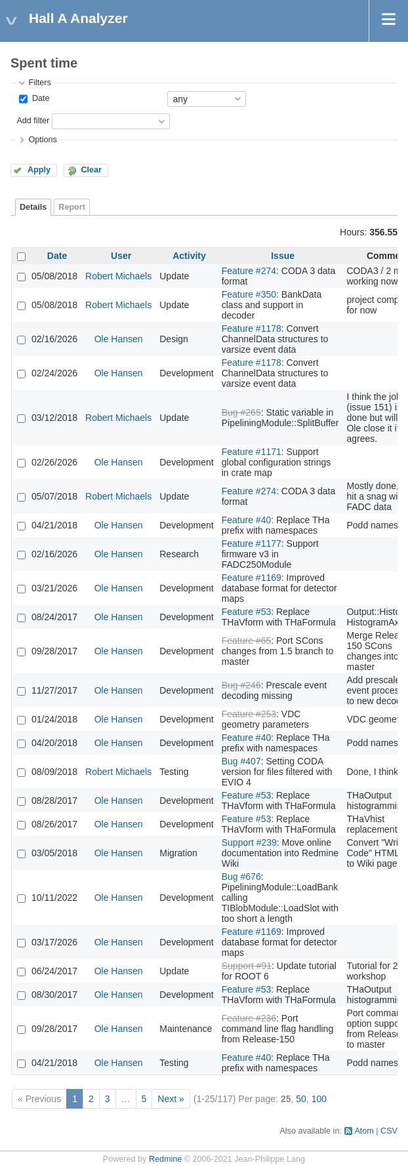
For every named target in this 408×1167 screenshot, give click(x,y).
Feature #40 (247, 520)
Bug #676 (241, 876)
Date (39, 98)
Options (42, 139)
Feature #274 (249, 271)
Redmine (165, 1159)
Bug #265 (241, 412)
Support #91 (247, 965)
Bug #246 (241, 685)
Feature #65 (247, 640)
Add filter (32, 120)
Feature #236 (249, 1018)
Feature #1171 (251, 451)
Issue (283, 255)
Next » (170, 1099)
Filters (39, 82)
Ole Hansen (118, 339)
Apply (39, 169)
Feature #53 (247, 611)
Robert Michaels (118, 276)
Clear (91, 169)
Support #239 (249, 842)
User (121, 255)
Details (33, 207)
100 (319, 1099)
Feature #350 (249, 294)
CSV (389, 1131)
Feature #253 (249, 714)
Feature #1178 (251, 328)
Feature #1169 (251, 577)
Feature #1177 (251, 543)
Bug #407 (241, 761)
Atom (363, 1131)
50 (301, 1099)
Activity (189, 255)
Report (71, 207)
